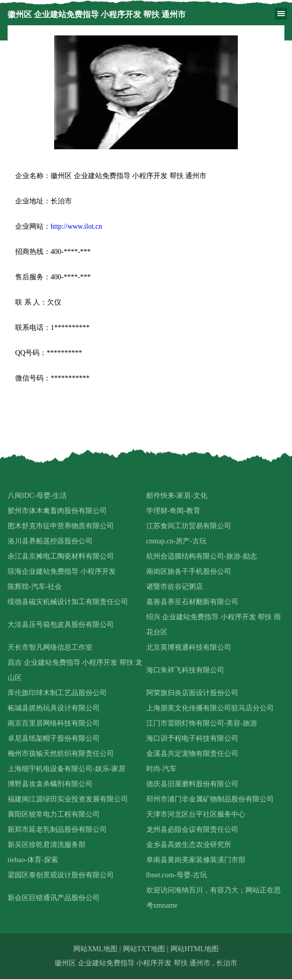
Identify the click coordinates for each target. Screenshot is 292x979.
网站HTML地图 (195, 949)
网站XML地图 (95, 949)
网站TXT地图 (144, 949)
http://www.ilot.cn (76, 226)
